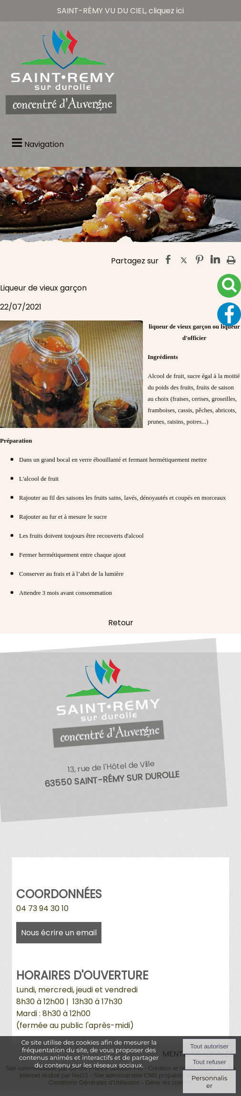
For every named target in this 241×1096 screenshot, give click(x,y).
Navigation (44, 144)
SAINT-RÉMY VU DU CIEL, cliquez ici (120, 10)
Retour (120, 622)
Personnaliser (209, 1081)
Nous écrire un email (59, 932)
